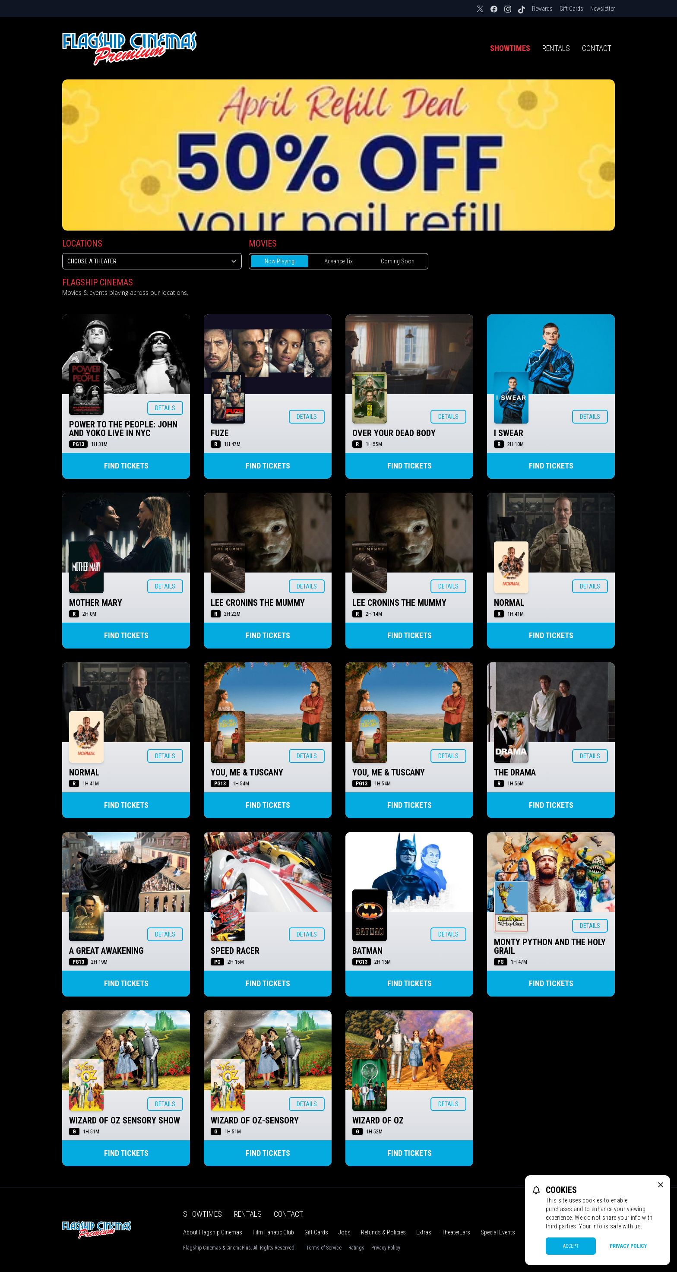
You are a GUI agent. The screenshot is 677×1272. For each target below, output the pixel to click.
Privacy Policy (385, 1248)
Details (165, 408)
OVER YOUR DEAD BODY (394, 433)
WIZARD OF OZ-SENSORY (255, 1120)
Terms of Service (324, 1248)
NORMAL (509, 603)
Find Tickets (126, 465)
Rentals (556, 48)
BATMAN (367, 951)
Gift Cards (571, 8)
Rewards (542, 8)
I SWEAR (508, 433)
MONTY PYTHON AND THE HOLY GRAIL (550, 946)
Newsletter (602, 8)
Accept (571, 1246)
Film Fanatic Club (273, 1232)
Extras (423, 1232)
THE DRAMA (515, 772)
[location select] (152, 261)
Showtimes (510, 48)
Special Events (498, 1232)
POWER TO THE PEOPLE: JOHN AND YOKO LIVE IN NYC (123, 428)
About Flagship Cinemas (212, 1232)
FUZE (220, 433)
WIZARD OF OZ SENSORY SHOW (124, 1120)
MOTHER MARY (95, 603)
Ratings (356, 1248)
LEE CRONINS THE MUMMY (258, 603)
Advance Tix (338, 261)
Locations (82, 243)
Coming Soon (397, 261)
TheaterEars (456, 1232)
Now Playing (279, 261)
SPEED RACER (235, 951)
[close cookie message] (660, 1184)
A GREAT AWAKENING (106, 951)
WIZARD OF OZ (378, 1120)
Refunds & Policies (383, 1232)
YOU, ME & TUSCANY (247, 772)
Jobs (344, 1232)
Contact (596, 48)
